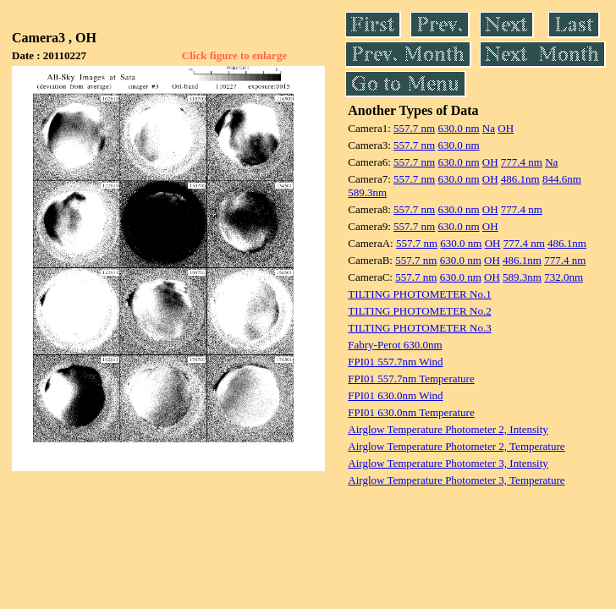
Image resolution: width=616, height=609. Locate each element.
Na (488, 128)
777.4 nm (521, 162)
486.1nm (520, 179)
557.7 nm (414, 128)
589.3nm (367, 192)
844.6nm (561, 179)
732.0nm (563, 277)
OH (506, 128)
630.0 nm (458, 128)
